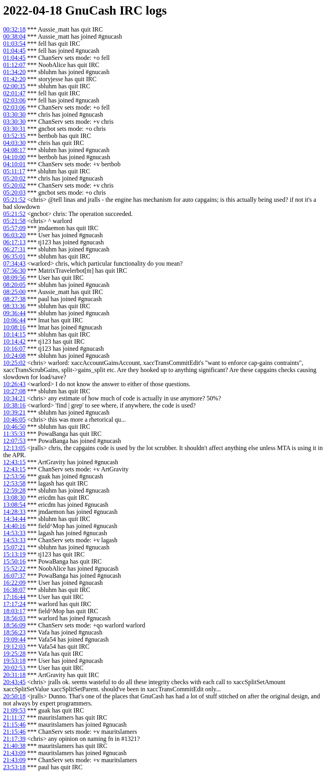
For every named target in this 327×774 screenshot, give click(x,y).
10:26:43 (14, 384)
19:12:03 (14, 646)
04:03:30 (14, 143)
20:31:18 (14, 675)
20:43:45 (14, 682)
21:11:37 (14, 717)
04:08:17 (14, 150)
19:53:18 (14, 660)
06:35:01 (14, 256)
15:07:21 (14, 547)
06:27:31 (14, 249)
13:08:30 (14, 497)
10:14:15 (14, 334)
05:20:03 (14, 192)
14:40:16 (14, 526)
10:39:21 (14, 412)
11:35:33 (14, 433)
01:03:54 (14, 43)
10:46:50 (14, 426)
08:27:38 (14, 299)
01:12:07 (14, 64)
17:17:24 (14, 604)
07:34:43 (14, 263)
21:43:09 (14, 753)
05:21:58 (14, 221)
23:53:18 (14, 767)
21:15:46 (14, 724)
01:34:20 (14, 72)
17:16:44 (14, 597)
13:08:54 (14, 504)
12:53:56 (14, 476)
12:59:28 (14, 490)
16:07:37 (14, 575)
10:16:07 (14, 348)
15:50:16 (14, 561)
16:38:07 (14, 589)
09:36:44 (14, 313)
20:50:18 (14, 696)
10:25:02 (14, 362)
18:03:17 (14, 611)
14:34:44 (14, 518)
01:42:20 (14, 79)
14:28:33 (14, 511)
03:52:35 (14, 135)
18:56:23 (14, 632)
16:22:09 (14, 582)
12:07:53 (14, 440)
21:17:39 (14, 738)
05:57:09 (14, 228)
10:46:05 (14, 419)
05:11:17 (14, 171)
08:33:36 (14, 306)
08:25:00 (14, 291)
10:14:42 (14, 341)
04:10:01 (14, 164)
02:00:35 (14, 86)
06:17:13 (14, 242)
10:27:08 (14, 391)
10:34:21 (14, 398)
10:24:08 (14, 355)
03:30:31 (14, 128)
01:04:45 (14, 50)
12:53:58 (14, 483)
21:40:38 (14, 745)
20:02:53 (14, 667)
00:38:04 (14, 36)
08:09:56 (14, 277)
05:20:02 (14, 178)
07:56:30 (14, 270)
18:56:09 (14, 625)
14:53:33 (14, 533)
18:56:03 (14, 618)
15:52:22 (14, 568)
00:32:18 (14, 29)
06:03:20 (14, 235)
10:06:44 (14, 320)
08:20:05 (14, 284)
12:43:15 (14, 462)
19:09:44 (14, 639)
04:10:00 (14, 157)
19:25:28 (14, 653)
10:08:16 (14, 327)
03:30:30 (14, 114)
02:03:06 (14, 100)
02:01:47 (14, 93)
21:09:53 (14, 710)
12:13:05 (14, 448)
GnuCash (90, 10)
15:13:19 (14, 554)
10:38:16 (14, 405)
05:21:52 (14, 199)
